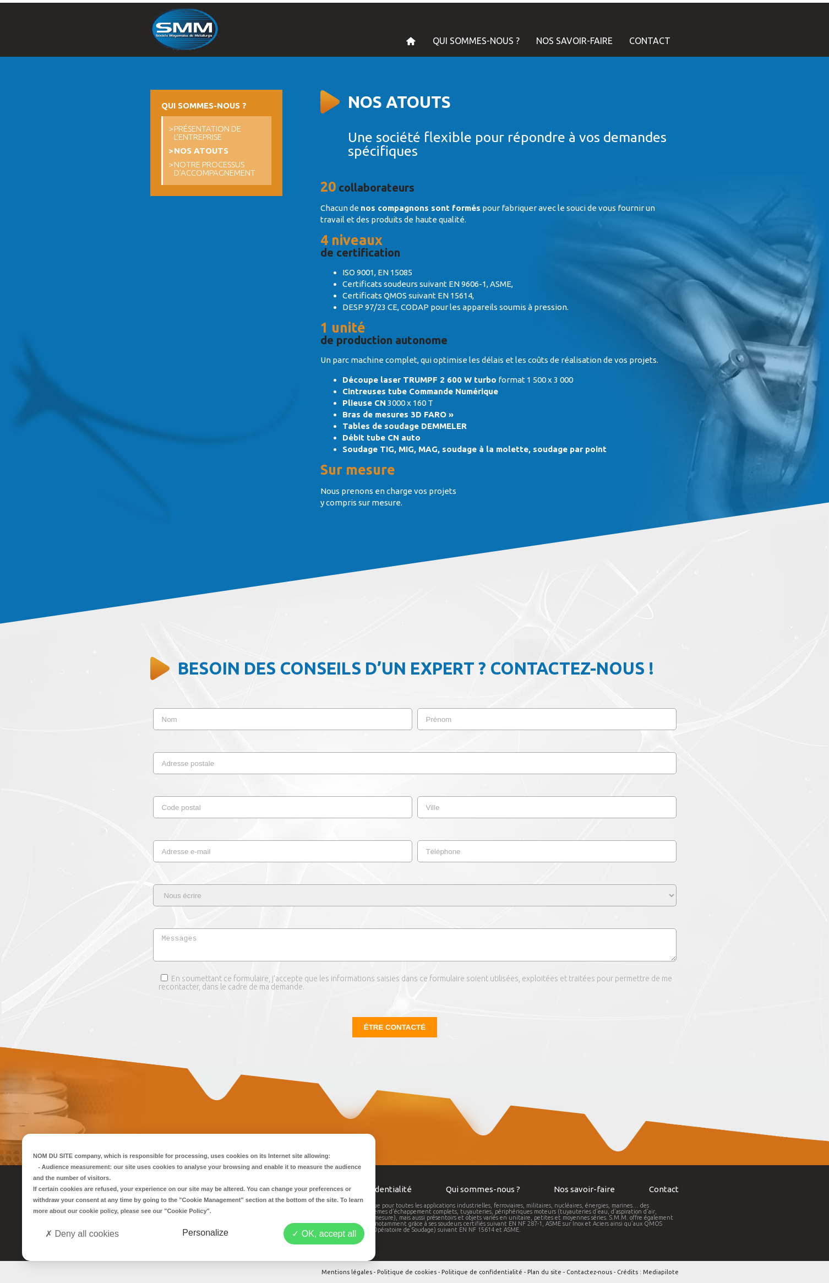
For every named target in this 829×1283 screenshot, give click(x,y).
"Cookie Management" (211, 1200)
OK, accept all (324, 1233)
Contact (664, 1189)
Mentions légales (346, 1272)
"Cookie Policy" (187, 1211)
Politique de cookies (407, 1272)
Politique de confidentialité (481, 1272)
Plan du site (544, 1272)
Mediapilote (661, 1272)
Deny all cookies (82, 1233)
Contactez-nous (589, 1272)
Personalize (205, 1232)
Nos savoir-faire (584, 1189)
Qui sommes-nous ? (483, 1189)
